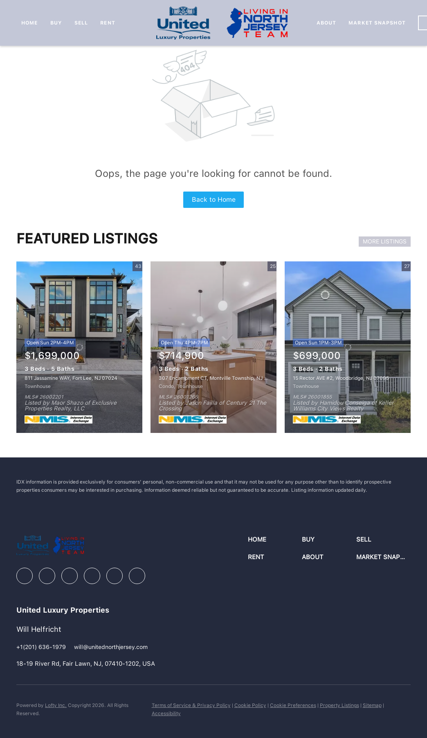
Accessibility (166, 713)
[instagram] (92, 576)
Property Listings (339, 705)
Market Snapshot (377, 23)
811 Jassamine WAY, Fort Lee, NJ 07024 (71, 378)
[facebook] (24, 576)
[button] (275, 539)
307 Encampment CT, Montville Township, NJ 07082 (219, 378)
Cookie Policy (250, 705)
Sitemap (372, 705)
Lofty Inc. (56, 705)
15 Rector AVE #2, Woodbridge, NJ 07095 (341, 378)
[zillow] (69, 576)
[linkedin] (47, 576)
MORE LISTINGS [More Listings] (385, 241)
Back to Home (214, 199)
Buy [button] (56, 23)
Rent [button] (107, 23)
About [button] (327, 23)
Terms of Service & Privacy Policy (191, 705)
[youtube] (114, 576)
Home (29, 23)
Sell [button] (81, 23)
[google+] (137, 576)
